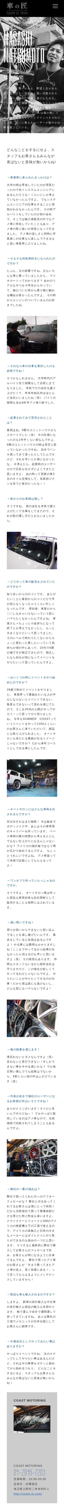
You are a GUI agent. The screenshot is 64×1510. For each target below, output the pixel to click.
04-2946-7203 (29, 1472)
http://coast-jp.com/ (28, 1493)
